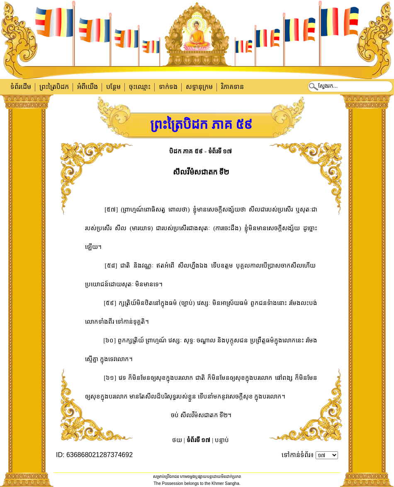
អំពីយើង (87, 86)
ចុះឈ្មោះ (140, 86)
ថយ (177, 440)
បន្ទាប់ (222, 440)
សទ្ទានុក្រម (199, 86)
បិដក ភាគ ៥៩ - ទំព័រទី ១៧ (200, 151)
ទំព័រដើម (20, 86)
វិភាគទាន (232, 86)
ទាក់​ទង (168, 86)
